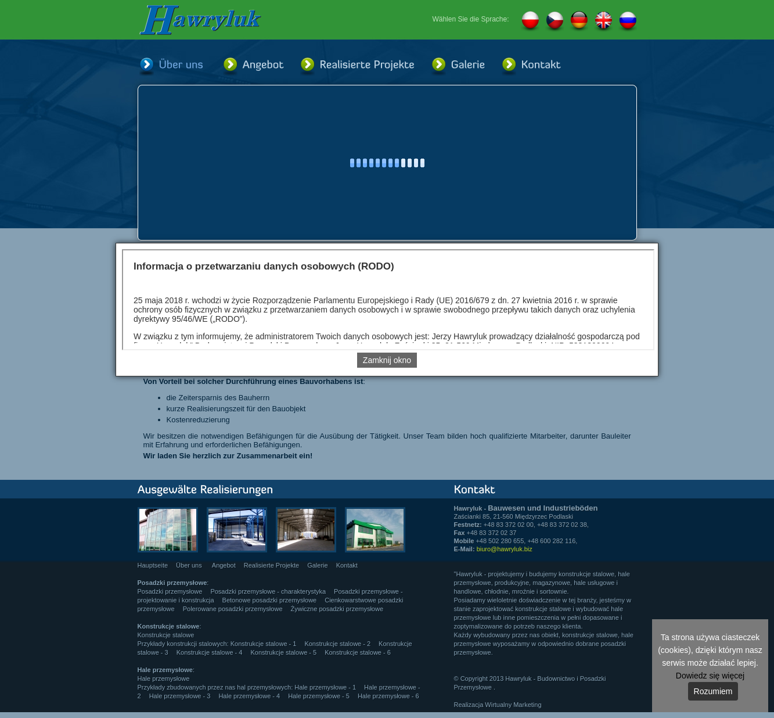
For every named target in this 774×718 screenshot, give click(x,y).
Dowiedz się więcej (710, 675)
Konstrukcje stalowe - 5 (283, 652)
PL (530, 21)
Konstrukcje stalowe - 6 (358, 652)
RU (627, 21)
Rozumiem (713, 691)
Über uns (190, 565)
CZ (554, 21)
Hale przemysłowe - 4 (249, 695)
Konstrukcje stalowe (166, 634)
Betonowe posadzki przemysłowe (269, 600)
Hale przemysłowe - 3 (180, 695)
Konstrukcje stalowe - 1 (264, 643)
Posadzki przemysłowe (170, 591)
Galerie (317, 565)
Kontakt (347, 565)
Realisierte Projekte (271, 565)
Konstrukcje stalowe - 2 (337, 643)
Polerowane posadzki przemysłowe (233, 608)
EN (603, 21)
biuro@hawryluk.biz (504, 548)
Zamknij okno (387, 360)
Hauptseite (153, 565)
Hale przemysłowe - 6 (388, 695)
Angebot (224, 565)
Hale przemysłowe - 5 (319, 695)
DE (579, 21)
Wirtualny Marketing (513, 704)
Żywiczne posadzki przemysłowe (337, 608)
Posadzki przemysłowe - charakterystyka (268, 591)
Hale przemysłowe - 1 (325, 687)
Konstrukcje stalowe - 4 (210, 652)
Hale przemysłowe (164, 678)
